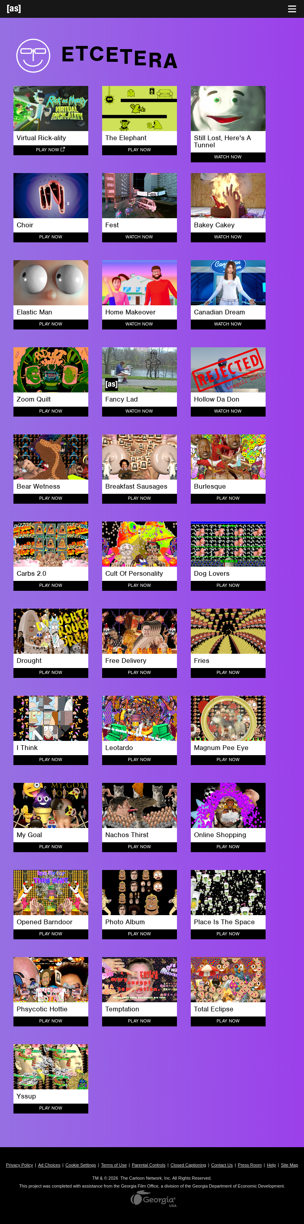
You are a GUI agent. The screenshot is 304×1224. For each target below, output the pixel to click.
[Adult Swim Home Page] (24, 9)
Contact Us (222, 1165)
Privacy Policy (19, 1165)
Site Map (289, 1165)
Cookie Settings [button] (80, 1165)
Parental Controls (148, 1165)
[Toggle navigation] (292, 9)
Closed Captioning (188, 1165)
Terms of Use (114, 1165)
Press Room (250, 1165)
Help (271, 1165)
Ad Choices (49, 1165)
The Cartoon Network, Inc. (145, 1178)
